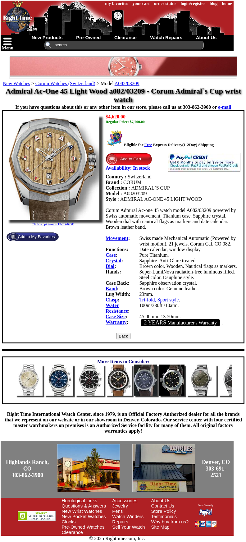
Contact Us (162, 505)
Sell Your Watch (128, 527)
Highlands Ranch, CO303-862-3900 (27, 468)
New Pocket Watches (84, 516)
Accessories (124, 500)
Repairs (120, 521)
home (227, 3)
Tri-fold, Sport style (159, 299)
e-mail (224, 107)
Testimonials (164, 516)
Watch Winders (128, 516)
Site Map (160, 527)
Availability (118, 168)
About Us (161, 500)
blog (214, 3)
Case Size (115, 316)
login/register (193, 3)
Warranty (116, 322)
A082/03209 (127, 83)
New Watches (16, 83)
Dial (110, 266)
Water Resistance (117, 308)
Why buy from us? (170, 521)
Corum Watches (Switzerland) (65, 83)
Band (111, 288)
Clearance (72, 532)
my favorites (116, 3)
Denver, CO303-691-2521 (216, 468)
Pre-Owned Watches (83, 527)
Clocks (69, 521)
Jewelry (120, 505)
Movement (117, 238)
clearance (125, 37)
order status (165, 3)
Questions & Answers (84, 505)
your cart (141, 3)
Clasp (112, 299)
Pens (117, 511)
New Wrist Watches (82, 511)
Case (111, 255)
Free (148, 144)
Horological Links (79, 500)
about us (206, 37)
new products (47, 37)
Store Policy (163, 511)
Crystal (113, 260)
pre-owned (88, 37)
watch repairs (166, 37)
